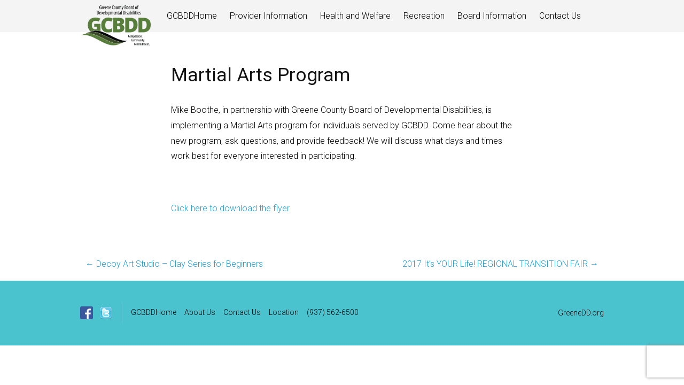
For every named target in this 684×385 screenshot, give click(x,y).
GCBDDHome (192, 16)
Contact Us (560, 16)
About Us (199, 312)
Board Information (491, 16)
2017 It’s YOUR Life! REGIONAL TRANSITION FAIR (500, 264)
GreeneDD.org (581, 313)
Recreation (424, 16)
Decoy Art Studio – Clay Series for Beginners (174, 264)
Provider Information (268, 16)
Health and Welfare (355, 16)
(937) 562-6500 (333, 312)
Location (284, 312)
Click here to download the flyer (230, 208)
